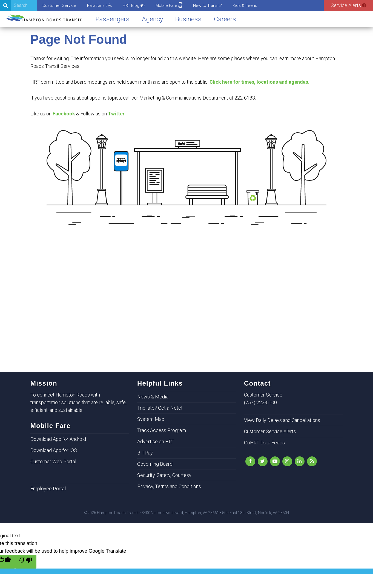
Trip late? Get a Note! (159, 408)
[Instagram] (287, 461)
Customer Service (59, 5)
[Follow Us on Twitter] (263, 461)
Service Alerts (348, 5)
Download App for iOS (53, 450)
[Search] (18, 5)
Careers (225, 19)
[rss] (312, 461)
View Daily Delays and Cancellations (282, 420)
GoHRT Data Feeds (264, 442)
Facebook (64, 113)
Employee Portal (48, 488)
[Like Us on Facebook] (250, 461)
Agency (152, 19)
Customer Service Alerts (270, 431)
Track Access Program (161, 430)
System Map (150, 419)
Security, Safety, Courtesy (164, 475)
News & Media (152, 397)
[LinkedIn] (300, 461)
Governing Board (155, 464)
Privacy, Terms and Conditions (169, 486)
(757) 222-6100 (260, 402)
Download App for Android (58, 439)
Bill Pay (145, 453)
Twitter (116, 113)
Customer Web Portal (53, 461)
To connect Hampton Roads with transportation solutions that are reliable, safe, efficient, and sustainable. (78, 402)
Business (188, 19)
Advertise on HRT (155, 441)
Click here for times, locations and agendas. (259, 82)
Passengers (113, 19)
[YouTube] (275, 461)
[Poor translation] (25, 562)
